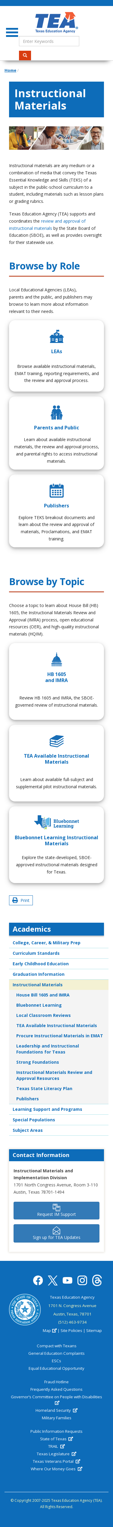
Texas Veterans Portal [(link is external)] (56, 1461)
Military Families (56, 1417)
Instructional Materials (38, 984)
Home (10, 70)
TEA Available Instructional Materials (56, 759)
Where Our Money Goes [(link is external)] (56, 1468)
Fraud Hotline (56, 1381)
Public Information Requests (56, 1431)
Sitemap (94, 1330)
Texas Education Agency (72, 1297)
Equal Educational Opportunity (56, 1368)
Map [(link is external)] (49, 1330)
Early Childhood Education (41, 963)
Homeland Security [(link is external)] (56, 1410)
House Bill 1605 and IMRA (43, 995)
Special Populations (34, 1120)
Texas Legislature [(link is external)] (56, 1453)
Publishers (56, 506)
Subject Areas (28, 1130)
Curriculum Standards (36, 953)
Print (21, 900)
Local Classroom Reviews (43, 1015)
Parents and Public (56, 428)
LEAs (56, 351)
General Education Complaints (56, 1353)
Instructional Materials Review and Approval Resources (54, 1075)
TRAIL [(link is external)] (56, 1446)
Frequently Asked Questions (56, 1389)
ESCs (56, 1360)
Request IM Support (56, 1210)
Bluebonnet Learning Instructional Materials (56, 840)
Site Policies (71, 1330)
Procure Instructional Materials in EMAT (59, 1036)
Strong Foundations (37, 1062)
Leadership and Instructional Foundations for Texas (47, 1049)
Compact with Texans (57, 1345)
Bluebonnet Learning (39, 1005)
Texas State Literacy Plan (44, 1088)
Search (27, 55)
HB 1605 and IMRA (56, 677)
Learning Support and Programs (47, 1109)
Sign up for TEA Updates (56, 1233)
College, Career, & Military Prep (46, 942)
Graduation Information (38, 974)
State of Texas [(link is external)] (56, 1438)
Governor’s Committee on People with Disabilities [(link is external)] (56, 1399)
